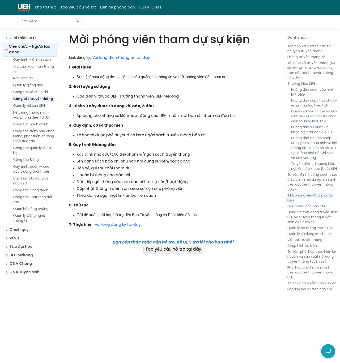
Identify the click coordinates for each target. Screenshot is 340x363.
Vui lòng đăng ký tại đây (118, 225)
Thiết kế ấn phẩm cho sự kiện (311, 283)
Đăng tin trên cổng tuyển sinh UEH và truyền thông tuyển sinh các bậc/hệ (312, 217)
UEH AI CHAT (150, 7)
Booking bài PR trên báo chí (309, 289)
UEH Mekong (21, 255)
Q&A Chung (20, 264)
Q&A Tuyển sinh (24, 272)
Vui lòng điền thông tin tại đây (121, 58)
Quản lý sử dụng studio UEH (309, 234)
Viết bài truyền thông (304, 240)
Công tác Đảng (26, 160)
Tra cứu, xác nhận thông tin (33, 69)
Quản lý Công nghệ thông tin (29, 218)
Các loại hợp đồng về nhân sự (31, 181)
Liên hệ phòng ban (117, 7)
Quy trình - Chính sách (32, 60)
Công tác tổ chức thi (30, 92)
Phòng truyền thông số (306, 57)
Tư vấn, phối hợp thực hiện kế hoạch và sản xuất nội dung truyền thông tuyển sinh (311, 257)
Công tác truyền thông (33, 99)
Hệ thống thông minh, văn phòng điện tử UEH (32, 115)
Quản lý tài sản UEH (29, 106)
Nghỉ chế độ (23, 78)
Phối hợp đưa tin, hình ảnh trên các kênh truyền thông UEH (310, 272)
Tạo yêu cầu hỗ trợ (78, 7)
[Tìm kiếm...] (49, 21)
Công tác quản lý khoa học (32, 150)
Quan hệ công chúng (30, 209)
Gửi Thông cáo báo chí (306, 206)
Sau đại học (20, 247)
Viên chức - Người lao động (29, 49)
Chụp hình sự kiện (302, 246)
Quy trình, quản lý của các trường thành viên (31, 169)
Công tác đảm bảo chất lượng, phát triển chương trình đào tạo (33, 136)
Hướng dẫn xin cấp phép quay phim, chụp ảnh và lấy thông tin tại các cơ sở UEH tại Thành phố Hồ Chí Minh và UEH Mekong (314, 148)
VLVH (14, 238)
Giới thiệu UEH (22, 38)
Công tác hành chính (30, 124)
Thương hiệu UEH (301, 84)
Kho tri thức (46, 7)
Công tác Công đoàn (30, 190)
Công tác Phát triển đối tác (32, 200)
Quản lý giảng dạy (28, 85)
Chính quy (19, 230)
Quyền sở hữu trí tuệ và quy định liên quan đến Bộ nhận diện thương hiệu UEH (314, 116)
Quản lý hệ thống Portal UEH (310, 228)
